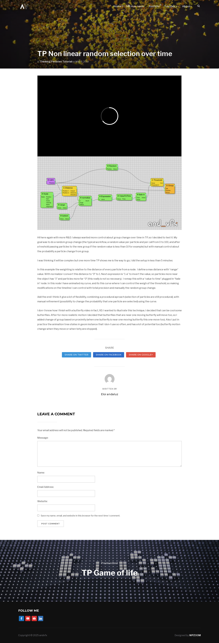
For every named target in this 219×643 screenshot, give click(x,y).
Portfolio (154, 6)
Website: (42, 501)
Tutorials (169, 6)
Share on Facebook (108, 354)
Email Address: (45, 487)
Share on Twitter (76, 354)
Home (117, 6)
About (186, 6)
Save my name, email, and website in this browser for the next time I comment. (80, 515)
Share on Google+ (141, 354)
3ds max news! (135, 6)
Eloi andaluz (109, 394)
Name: (41, 472)
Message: (42, 437)
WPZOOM (195, 635)
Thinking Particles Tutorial (56, 61)
